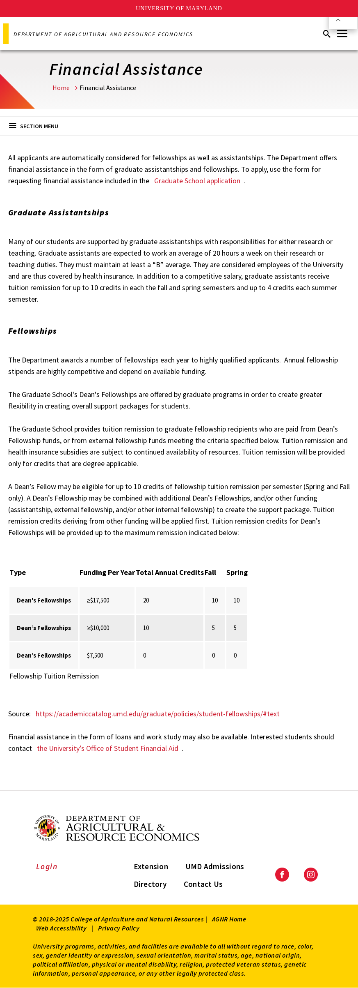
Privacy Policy (118, 928)
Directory (150, 884)
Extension (151, 866)
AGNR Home (229, 919)
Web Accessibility (61, 928)
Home (61, 87)
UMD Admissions (214, 866)
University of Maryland (179, 8)
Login (47, 866)
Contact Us (203, 884)
